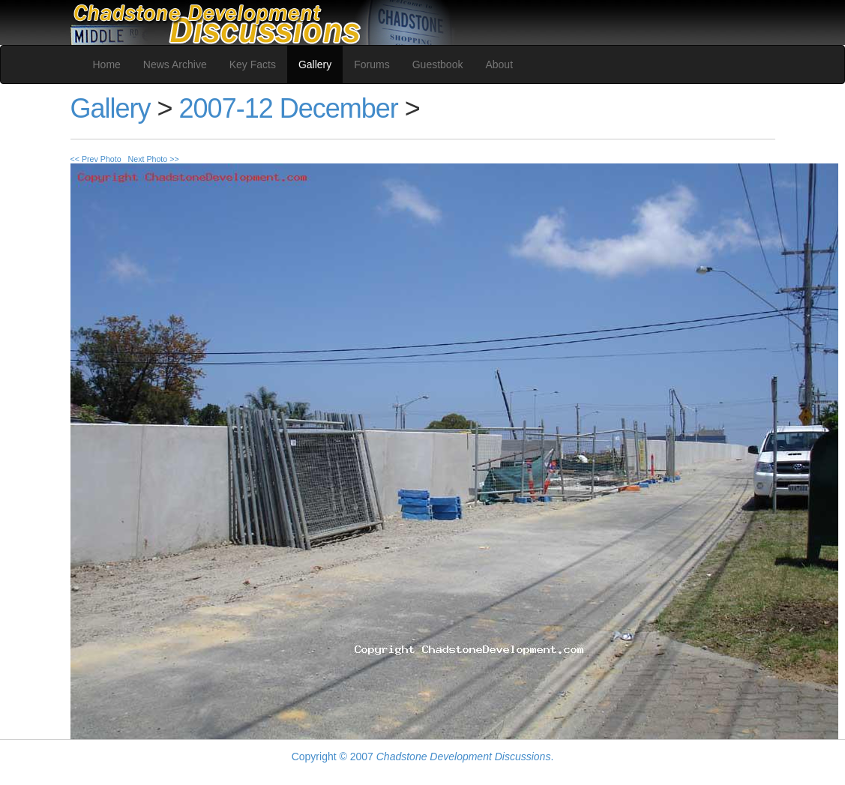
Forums (371, 64)
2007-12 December (288, 108)
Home (107, 64)
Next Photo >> (153, 158)
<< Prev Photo (95, 158)
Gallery (314, 64)
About (499, 64)
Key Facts (252, 64)
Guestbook (437, 64)
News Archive (175, 64)
